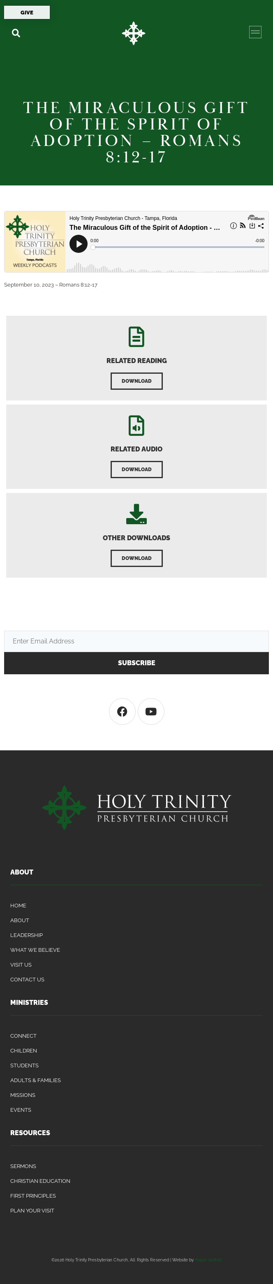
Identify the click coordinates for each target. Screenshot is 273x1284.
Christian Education (40, 1181)
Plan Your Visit (32, 1211)
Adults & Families (35, 1080)
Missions (22, 1095)
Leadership (26, 935)
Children (23, 1051)
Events (20, 1110)
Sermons (23, 1166)
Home (18, 905)
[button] (15, 33)
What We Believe (35, 950)
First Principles (33, 1196)
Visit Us (21, 965)
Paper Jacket (208, 1259)
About (19, 920)
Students (24, 1065)
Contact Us (27, 979)
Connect (23, 1036)
